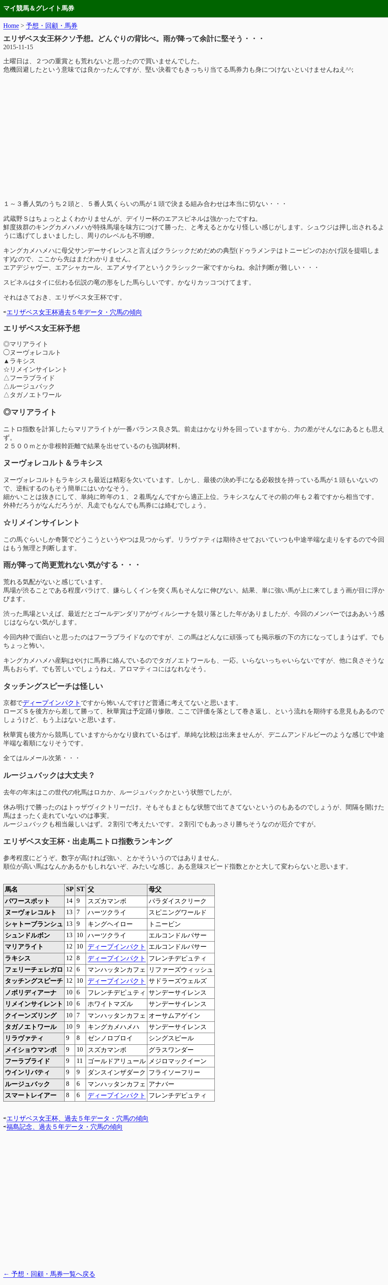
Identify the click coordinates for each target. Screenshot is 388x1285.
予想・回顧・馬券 (52, 25)
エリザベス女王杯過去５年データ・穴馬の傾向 (74, 312)
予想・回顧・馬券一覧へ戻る (49, 1273)
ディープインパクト (52, 702)
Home (11, 25)
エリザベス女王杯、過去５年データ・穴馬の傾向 (77, 1118)
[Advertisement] (194, 137)
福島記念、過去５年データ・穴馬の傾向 (64, 1126)
